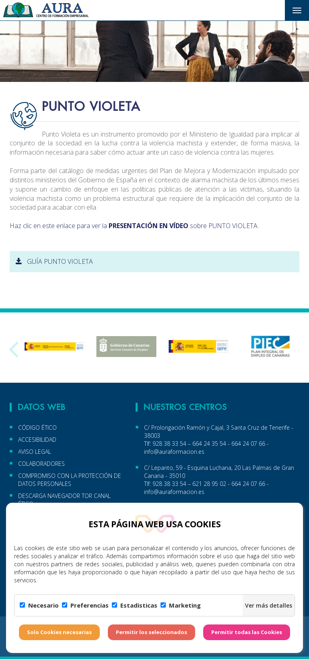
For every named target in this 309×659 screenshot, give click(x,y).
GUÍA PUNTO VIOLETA (54, 261)
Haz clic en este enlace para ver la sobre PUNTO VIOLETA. (134, 225)
